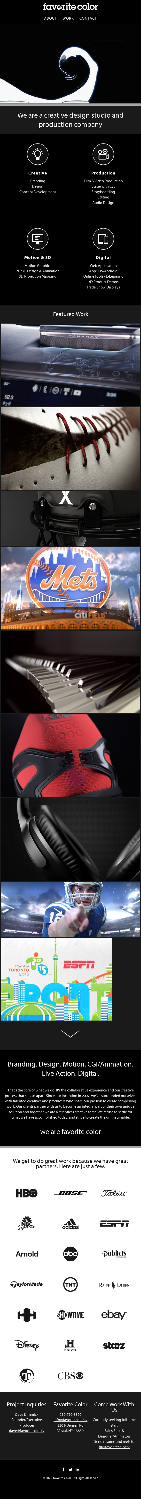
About (48, 18)
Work (68, 18)
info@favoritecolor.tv (70, 1425)
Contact (90, 18)
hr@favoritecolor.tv (114, 1457)
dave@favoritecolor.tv (27, 1436)
